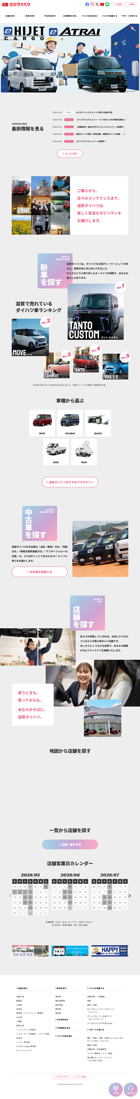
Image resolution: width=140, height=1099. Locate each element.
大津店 (19, 1004)
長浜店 (19, 1038)
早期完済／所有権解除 (96, 1049)
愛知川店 (20, 1025)
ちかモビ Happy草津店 (26, 1046)
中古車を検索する (41, 572)
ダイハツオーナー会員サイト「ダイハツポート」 (99, 1017)
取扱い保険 (92, 1045)
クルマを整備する (96, 988)
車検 (89, 1000)
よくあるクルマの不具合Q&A (99, 1023)
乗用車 (58, 996)
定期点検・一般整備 (96, 996)
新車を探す (62, 988)
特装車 (58, 1013)
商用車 (58, 1009)
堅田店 (19, 1000)
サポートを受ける (96, 1029)
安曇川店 (20, 996)
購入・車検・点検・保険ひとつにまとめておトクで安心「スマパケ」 (105, 1039)
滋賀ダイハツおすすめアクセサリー (71, 482)
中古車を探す (63, 1019)
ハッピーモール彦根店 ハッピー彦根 (32, 1033)
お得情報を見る (63, 1027)
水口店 (19, 1017)
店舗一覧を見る (71, 844)
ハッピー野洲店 (23, 1042)
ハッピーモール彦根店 (26, 1029)
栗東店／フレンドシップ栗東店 (29, 1013)
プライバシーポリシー (63, 1077)
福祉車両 (59, 1004)
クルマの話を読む (64, 1036)
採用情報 (132, 4)
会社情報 (119, 4)
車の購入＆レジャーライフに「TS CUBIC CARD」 (99, 1059)
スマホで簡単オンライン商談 (99, 1053)
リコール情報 (81, 1077)
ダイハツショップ (24, 1050)
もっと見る (71, 153)
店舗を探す (23, 988)
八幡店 (19, 1021)
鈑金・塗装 (92, 1004)
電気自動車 (60, 1000)
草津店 (19, 1009)
